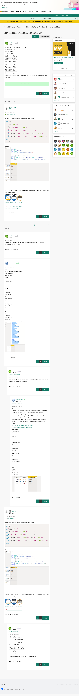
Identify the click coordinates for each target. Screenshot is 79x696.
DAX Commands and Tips (51, 27)
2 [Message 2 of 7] (9, 213)
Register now (4, 7)
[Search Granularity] (36, 18)
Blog (15, 203)
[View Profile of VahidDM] (13, 107)
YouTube (20, 203)
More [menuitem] (55, 11)
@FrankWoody (11, 114)
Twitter (12, 203)
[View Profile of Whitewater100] (12, 264)
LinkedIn (7, 203)
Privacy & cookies (60, 686)
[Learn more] (58, 63)
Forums (24, 11)
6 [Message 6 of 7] (16, 498)
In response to (14, 375)
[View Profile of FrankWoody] (12, 43)
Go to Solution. (29, 84)
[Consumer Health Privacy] (19, 691)
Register (56, 15)
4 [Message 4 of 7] (9, 358)
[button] (35, 36)
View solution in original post (12, 209)
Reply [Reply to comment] (45, 217)
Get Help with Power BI (32, 27)
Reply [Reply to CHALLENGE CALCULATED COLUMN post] (45, 93)
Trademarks (75, 686)
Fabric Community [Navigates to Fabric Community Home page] (15, 11)
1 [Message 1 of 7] (9, 89)
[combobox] (60, 18)
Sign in (62, 15)
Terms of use (68, 686)
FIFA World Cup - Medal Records (14, 207)
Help (67, 15)
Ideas (37, 11)
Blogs (50, 11)
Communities (43, 11)
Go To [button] (72, 15)
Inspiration (31, 11)
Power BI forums (9, 27)
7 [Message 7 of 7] (9, 250)
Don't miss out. (68, 21)
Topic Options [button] (44, 36)
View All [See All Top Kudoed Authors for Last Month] (56, 131)
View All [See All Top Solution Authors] (56, 100)
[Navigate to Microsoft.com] (4, 11)
